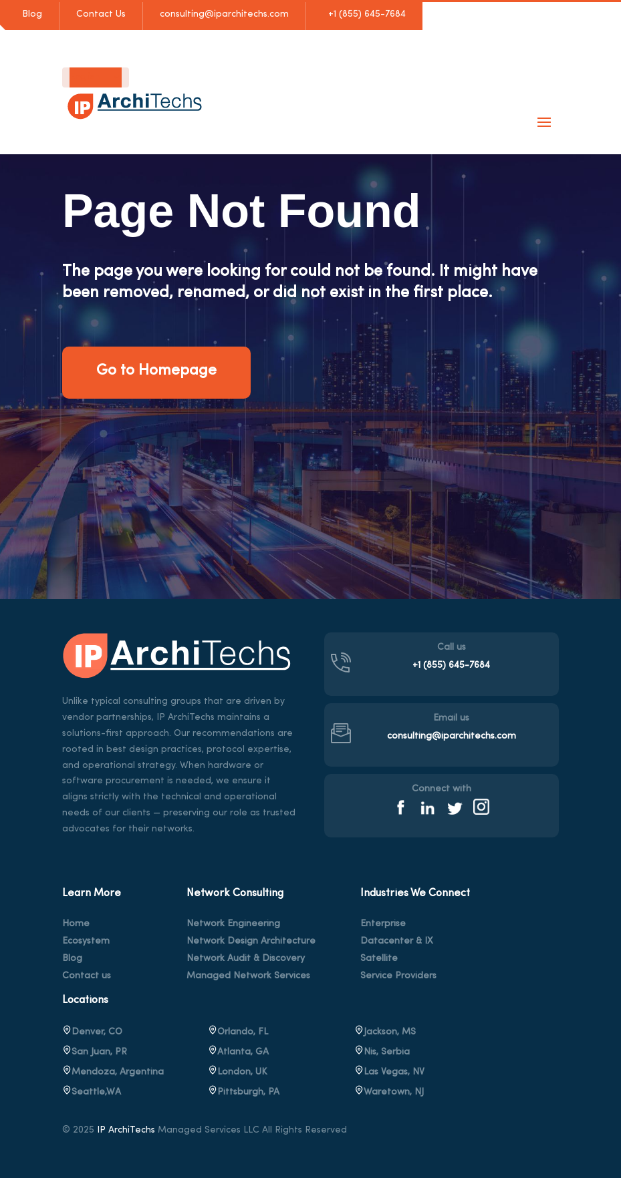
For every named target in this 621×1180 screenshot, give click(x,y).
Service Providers (398, 977)
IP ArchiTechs (126, 1132)
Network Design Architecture (251, 943)
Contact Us (101, 14)
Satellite (379, 960)
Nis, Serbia (382, 1053)
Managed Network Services (248, 977)
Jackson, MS (385, 1033)
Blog (32, 14)
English (85, 77)
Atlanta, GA (238, 1053)
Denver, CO (92, 1033)
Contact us (86, 977)
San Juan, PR (94, 1053)
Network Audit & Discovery (246, 960)
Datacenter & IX (396, 943)
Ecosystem (86, 943)
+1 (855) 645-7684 (364, 14)
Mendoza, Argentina (113, 1073)
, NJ (389, 1094)
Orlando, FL (238, 1033)
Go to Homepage (162, 372)
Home (76, 925)
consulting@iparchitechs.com (224, 14)
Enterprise (383, 925)
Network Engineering (233, 925)
